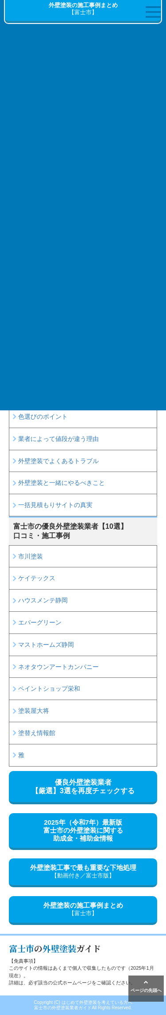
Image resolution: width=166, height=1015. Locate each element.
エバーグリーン (40, 622)
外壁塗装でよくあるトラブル (58, 460)
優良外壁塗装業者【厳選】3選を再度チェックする (83, 787)
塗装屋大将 (33, 710)
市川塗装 (30, 556)
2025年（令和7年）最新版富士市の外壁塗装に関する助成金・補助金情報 (83, 830)
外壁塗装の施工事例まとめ (83, 909)
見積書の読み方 (40, 372)
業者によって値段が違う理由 (58, 438)
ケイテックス (36, 578)
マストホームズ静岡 (46, 644)
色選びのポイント (43, 416)
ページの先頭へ (146, 986)
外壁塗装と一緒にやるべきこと (61, 482)
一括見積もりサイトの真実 (55, 504)
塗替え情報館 (36, 732)
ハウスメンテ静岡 (43, 600)
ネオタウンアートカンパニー (58, 666)
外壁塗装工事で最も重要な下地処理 (83, 872)
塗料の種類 (33, 394)
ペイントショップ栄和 (49, 688)
